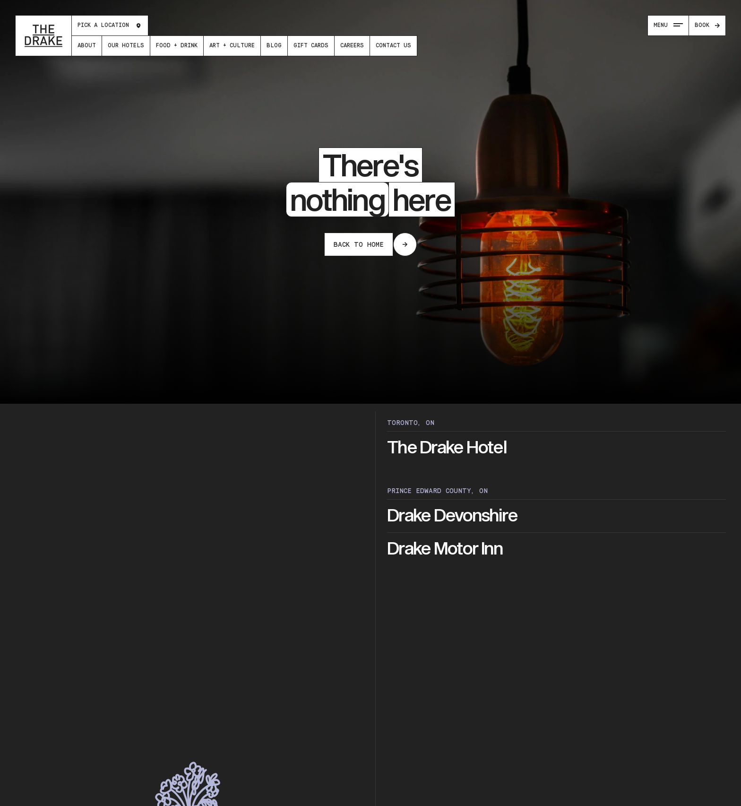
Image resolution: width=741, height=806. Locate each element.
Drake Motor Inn (445, 549)
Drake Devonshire (452, 516)
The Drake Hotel (447, 447)
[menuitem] (86, 45)
